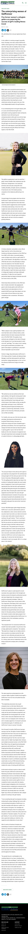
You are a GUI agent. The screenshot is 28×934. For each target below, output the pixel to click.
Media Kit (3, 925)
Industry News (5, 8)
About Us (3, 924)
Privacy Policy (18, 925)
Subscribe (17, 924)
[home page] (7, 2)
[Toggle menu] (25, 2)
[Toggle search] (22, 2)
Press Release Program (5, 928)
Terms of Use (18, 927)
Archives (3, 930)
